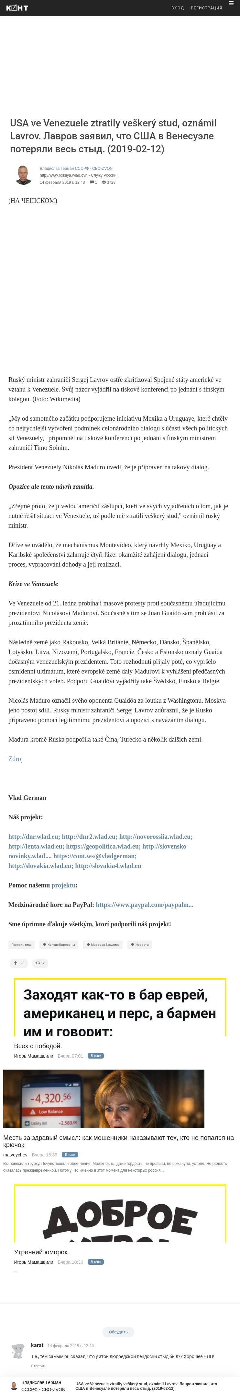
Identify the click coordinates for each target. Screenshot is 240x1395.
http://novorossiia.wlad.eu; (156, 836)
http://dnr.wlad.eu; (34, 836)
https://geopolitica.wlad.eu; (103, 846)
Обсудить (118, 1332)
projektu (63, 885)
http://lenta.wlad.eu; (36, 846)
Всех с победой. (38, 1046)
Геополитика (21, 944)
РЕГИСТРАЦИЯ (207, 8)
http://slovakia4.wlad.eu (108, 865)
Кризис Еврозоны (59, 944)
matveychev (15, 1154)
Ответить (38, 1366)
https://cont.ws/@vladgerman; (95, 856)
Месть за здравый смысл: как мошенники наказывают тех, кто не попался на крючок (118, 1141)
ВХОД (177, 8)
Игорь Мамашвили (33, 1056)
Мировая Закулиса (103, 944)
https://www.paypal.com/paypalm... (144, 904)
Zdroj (15, 758)
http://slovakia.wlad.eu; (40, 865)
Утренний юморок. (41, 1252)
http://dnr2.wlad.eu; (89, 836)
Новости (140, 944)
